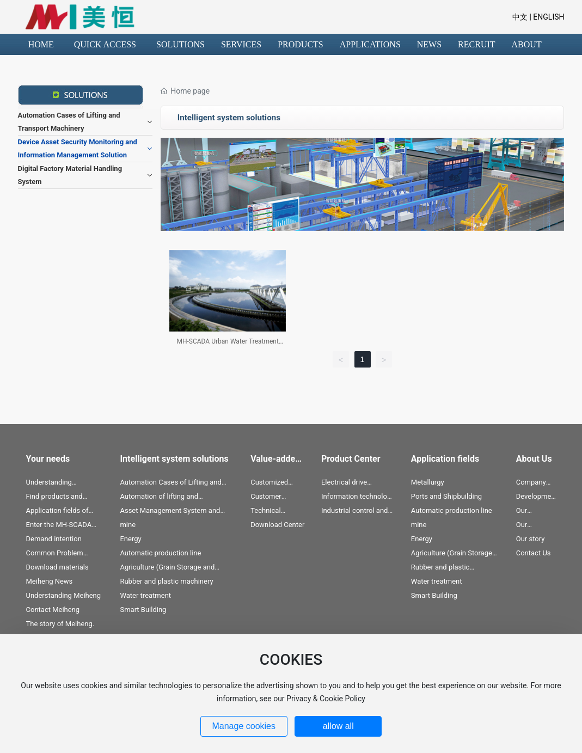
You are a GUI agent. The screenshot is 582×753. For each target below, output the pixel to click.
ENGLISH (548, 17)
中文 (520, 17)
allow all (338, 726)
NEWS (429, 44)
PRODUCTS (300, 44)
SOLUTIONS (180, 44)
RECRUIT (476, 44)
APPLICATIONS (370, 44)
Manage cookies (243, 726)
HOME (41, 44)
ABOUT (527, 44)
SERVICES (241, 44)
